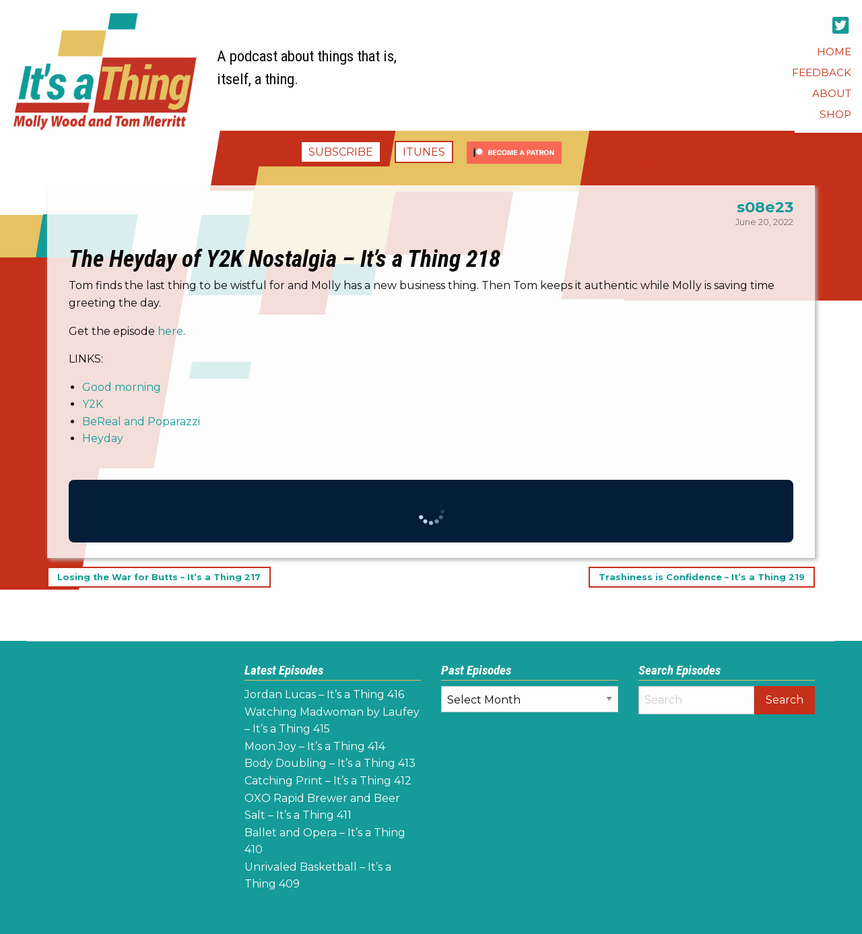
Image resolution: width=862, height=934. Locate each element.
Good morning (121, 387)
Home (834, 51)
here (170, 331)
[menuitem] (834, 51)
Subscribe (340, 152)
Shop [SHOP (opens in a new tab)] (835, 114)
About (831, 93)
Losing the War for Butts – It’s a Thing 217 (159, 577)
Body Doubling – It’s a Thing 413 (330, 763)
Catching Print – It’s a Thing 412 (327, 780)
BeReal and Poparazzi (141, 421)
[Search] (696, 700)
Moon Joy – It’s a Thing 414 (314, 746)
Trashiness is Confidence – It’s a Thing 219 (702, 577)
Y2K (92, 404)
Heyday (102, 438)
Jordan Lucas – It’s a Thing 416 (324, 694)
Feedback (821, 72)
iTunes (424, 152)
